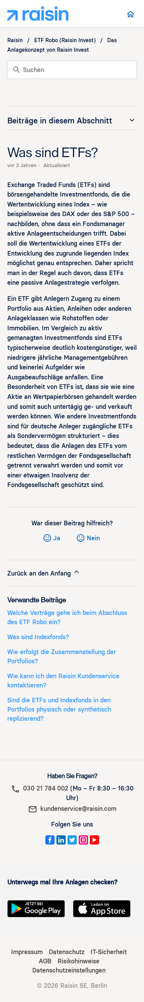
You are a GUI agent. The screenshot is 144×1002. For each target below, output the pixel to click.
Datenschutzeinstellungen (69, 970)
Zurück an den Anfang (43, 572)
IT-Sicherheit (109, 952)
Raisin (15, 40)
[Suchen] (72, 70)
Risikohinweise (78, 961)
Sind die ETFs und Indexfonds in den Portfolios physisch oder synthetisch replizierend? (59, 709)
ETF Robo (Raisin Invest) (65, 40)
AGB (45, 961)
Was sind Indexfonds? (38, 637)
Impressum (27, 952)
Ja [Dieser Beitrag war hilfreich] (56, 538)
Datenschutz (66, 952)
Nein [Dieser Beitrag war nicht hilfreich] (93, 538)
